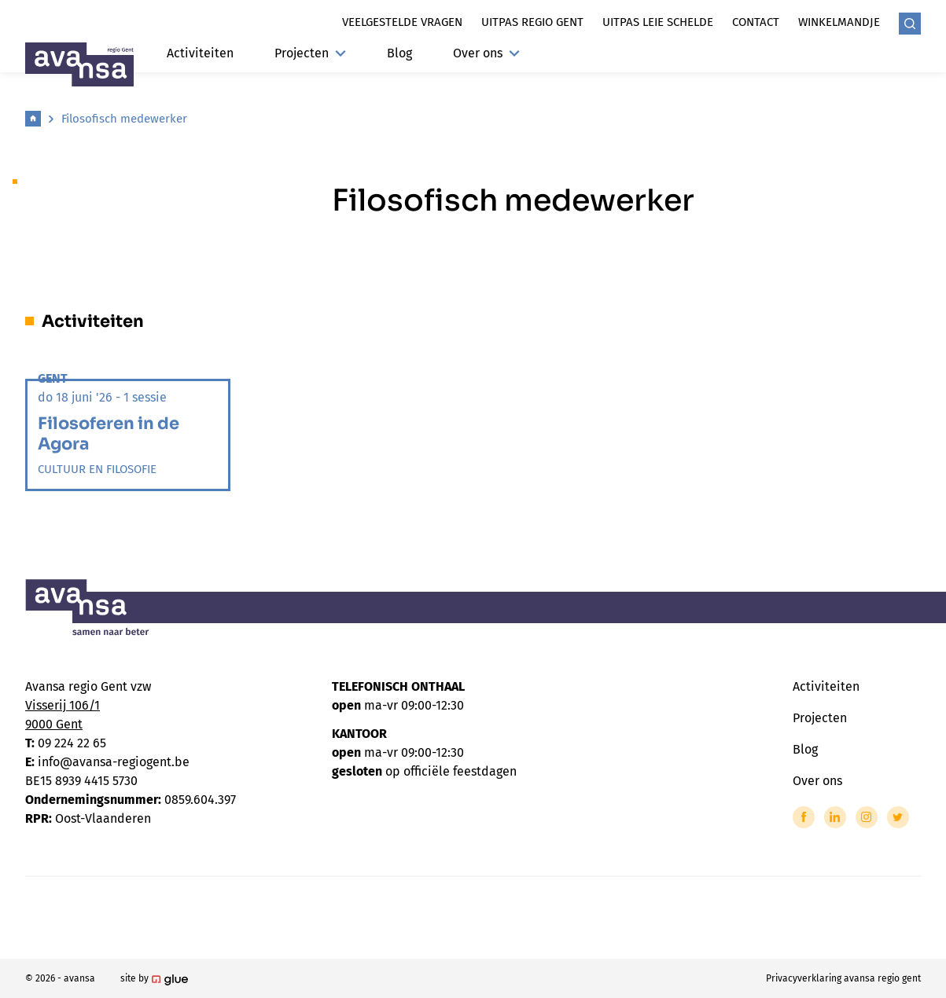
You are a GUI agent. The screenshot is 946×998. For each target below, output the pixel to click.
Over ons (486, 53)
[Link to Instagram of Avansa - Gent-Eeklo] (867, 817)
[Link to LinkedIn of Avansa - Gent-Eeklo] (835, 817)
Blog (399, 53)
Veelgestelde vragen (402, 22)
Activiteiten (200, 53)
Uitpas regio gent (532, 22)
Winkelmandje (839, 22)
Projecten (310, 53)
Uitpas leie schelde (657, 22)
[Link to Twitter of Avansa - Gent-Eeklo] (898, 817)
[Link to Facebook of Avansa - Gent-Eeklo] (804, 817)
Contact (755, 22)
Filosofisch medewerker (124, 119)
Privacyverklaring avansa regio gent (843, 978)
